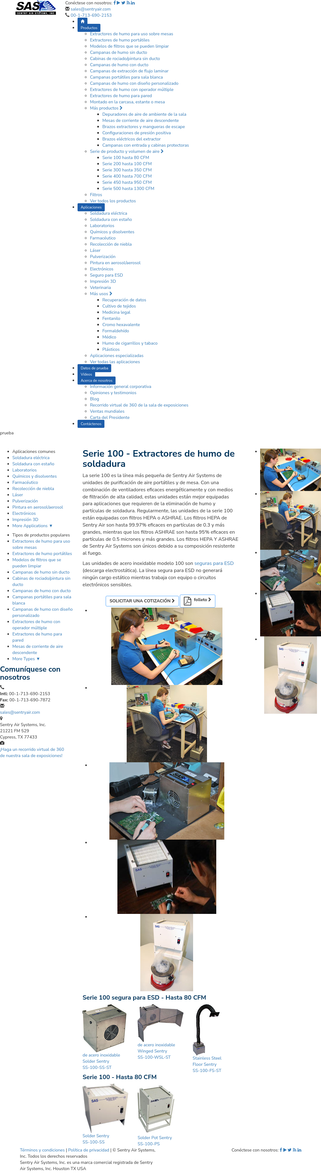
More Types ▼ (26, 659)
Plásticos (111, 349)
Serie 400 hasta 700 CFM (127, 176)
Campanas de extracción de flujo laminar (129, 71)
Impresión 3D (103, 281)
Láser (95, 250)
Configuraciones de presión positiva (136, 133)
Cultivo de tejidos (119, 306)
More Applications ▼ (32, 526)
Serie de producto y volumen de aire (127, 151)
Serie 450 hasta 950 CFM (127, 182)
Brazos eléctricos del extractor (131, 139)
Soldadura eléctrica (108, 213)
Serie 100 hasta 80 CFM (125, 158)
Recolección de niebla (111, 244)
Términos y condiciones (42, 1150)
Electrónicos (101, 269)
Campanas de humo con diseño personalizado (134, 83)
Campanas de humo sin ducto (118, 52)
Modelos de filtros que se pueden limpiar (129, 46)
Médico (109, 337)
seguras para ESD (214, 563)
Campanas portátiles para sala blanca (126, 77)
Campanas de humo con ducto (119, 65)
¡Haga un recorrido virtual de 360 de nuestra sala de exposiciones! (32, 753)
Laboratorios (102, 226)
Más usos (101, 294)
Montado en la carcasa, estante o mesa (127, 102)
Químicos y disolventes (112, 232)
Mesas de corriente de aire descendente (140, 120)
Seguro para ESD (106, 275)
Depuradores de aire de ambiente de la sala (144, 114)
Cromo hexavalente (121, 325)
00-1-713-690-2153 (91, 15)
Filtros (96, 195)
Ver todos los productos (113, 201)
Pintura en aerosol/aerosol (115, 263)
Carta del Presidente (109, 417)
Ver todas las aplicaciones (115, 362)
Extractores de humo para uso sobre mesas (131, 34)
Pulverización (103, 257)
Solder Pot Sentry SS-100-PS (154, 1141)
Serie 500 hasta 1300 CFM (128, 189)
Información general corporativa (120, 387)
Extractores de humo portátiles (120, 40)
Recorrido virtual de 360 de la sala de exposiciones (139, 405)
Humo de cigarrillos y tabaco (130, 343)
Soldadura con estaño (111, 219)
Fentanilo (111, 318)
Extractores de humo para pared (121, 96)
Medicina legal (116, 312)
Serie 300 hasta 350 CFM (127, 170)
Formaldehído (115, 331)
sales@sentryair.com (91, 9)
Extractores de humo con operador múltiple (132, 90)
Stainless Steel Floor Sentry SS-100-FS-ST (207, 1064)
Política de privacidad (88, 1150)
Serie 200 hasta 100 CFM (127, 164)
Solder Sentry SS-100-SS (95, 1139)
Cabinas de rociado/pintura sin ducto (125, 59)
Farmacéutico (103, 238)
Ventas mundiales (107, 411)
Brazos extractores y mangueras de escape (143, 127)
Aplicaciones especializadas (116, 356)
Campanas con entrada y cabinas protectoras (145, 145)
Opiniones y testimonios (113, 393)
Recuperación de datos (124, 300)
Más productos (106, 108)
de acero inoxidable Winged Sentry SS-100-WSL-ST (156, 1051)
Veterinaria (100, 288)
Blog (94, 399)
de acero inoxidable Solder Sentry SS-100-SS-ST (101, 1061)
